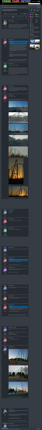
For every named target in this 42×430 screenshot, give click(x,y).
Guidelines (5, 5)
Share (21, 13)
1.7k (5, 253)
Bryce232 (5, 346)
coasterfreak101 (5, 423)
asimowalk (5, 63)
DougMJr (5, 247)
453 (5, 415)
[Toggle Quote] (9, 41)
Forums (2, 5)
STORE (33, 5)
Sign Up (39, 1)
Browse (3, 4)
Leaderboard (15, 5)
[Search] (32, 3)
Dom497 (5, 39)
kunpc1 (5, 409)
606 (5, 26)
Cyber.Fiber (5, 20)
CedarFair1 (33, 14)
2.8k (5, 273)
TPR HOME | (29, 5)
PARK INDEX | (31, 5)
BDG (5, 13)
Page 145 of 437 (26, 17)
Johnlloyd (38, 16)
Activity (6, 3)
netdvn (5, 267)
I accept (38, 428)
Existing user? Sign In (34, 1)
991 (5, 101)
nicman (38, 14)
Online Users (11, 5)
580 (5, 92)
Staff (8, 5)
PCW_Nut (5, 95)
